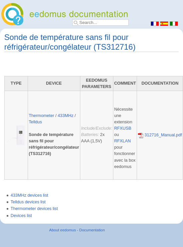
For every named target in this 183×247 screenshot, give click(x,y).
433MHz (65, 115)
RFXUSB (122, 128)
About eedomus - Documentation (77, 230)
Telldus (35, 122)
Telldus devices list (28, 202)
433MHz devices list (29, 195)
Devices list (21, 215)
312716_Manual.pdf (160, 135)
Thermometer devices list (34, 208)
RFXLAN (122, 141)
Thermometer (41, 115)
